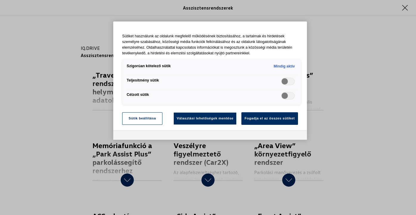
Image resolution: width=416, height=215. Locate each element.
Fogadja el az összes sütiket (270, 118)
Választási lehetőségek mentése (205, 118)
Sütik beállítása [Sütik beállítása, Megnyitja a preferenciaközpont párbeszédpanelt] (142, 118)
